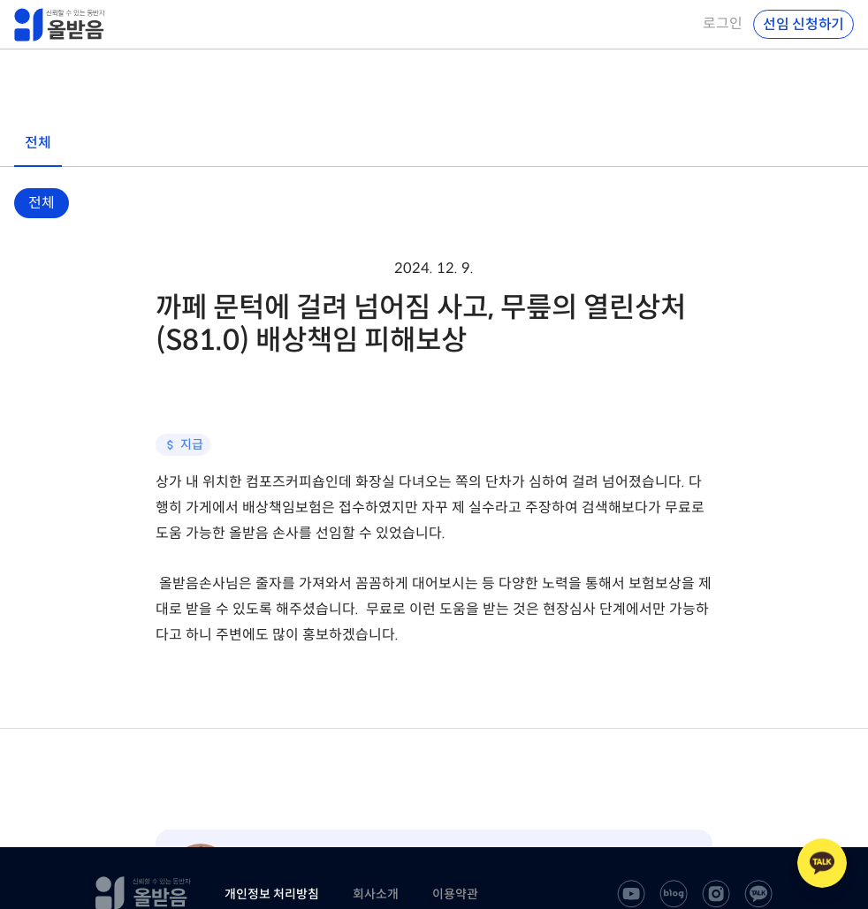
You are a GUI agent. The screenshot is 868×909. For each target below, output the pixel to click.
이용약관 (455, 894)
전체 (41, 202)
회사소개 (376, 894)
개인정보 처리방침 (272, 894)
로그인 (722, 24)
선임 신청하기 (803, 24)
